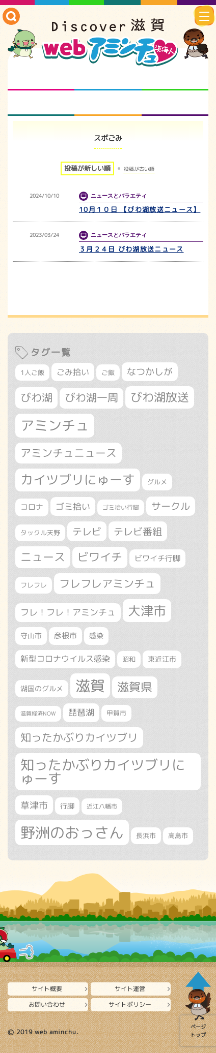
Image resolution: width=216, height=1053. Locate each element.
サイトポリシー (130, 1004)
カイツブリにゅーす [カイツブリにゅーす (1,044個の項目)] (77, 479)
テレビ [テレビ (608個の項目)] (86, 531)
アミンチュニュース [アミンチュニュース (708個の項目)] (68, 452)
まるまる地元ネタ (41, 103)
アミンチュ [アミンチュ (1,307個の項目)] (54, 425)
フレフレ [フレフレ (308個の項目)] (33, 585)
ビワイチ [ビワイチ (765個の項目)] (99, 557)
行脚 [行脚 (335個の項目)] (67, 806)
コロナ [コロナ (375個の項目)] (31, 507)
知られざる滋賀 (41, 77)
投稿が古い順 (139, 168)
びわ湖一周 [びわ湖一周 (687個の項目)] (91, 397)
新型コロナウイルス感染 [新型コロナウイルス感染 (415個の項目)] (65, 658)
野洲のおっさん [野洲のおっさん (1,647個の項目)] (72, 832)
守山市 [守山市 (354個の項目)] (31, 636)
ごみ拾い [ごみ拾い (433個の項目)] (73, 372)
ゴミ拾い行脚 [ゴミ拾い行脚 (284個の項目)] (120, 507)
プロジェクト (107, 103)
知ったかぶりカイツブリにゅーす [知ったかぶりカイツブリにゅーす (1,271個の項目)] (102, 771)
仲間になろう (175, 77)
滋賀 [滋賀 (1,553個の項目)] (90, 685)
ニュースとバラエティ (175, 103)
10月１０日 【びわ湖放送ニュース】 (139, 209)
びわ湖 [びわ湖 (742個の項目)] (36, 397)
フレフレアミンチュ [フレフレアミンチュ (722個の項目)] (107, 583)
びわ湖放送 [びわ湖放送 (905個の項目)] (159, 397)
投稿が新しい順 (87, 168)
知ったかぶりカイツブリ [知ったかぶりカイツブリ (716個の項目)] (79, 737)
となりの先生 (107, 77)
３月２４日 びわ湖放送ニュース (131, 249)
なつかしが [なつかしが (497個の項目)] (150, 371)
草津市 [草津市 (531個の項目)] (34, 805)
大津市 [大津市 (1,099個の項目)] (147, 611)
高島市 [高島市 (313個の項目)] (178, 835)
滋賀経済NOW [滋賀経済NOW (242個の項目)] (38, 713)
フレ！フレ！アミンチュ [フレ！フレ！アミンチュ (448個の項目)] (68, 612)
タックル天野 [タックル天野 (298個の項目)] (40, 532)
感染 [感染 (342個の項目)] (96, 635)
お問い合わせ (47, 1004)
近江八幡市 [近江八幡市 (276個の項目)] (102, 806)
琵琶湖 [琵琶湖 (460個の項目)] (81, 712)
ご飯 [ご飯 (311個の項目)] (108, 372)
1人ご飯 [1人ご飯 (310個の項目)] (32, 372)
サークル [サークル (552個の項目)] (170, 506)
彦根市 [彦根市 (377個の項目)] (65, 635)
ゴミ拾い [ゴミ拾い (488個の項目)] (73, 506)
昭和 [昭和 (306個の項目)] (129, 659)
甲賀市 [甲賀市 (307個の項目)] (116, 713)
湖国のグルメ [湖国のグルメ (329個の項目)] (41, 688)
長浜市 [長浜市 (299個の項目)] (146, 835)
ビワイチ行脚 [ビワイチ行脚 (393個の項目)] (157, 558)
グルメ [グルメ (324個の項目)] (157, 481)
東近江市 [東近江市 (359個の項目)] (162, 659)
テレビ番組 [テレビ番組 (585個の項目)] (138, 531)
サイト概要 (47, 988)
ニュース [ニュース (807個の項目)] (42, 557)
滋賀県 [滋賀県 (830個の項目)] (134, 687)
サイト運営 (130, 988)
